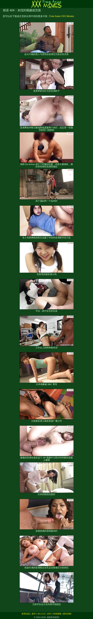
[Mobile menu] (2, 4)
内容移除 (57, 614)
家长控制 (67, 614)
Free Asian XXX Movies (61, 16)
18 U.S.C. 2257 (44, 614)
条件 (34, 614)
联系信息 (26, 614)
